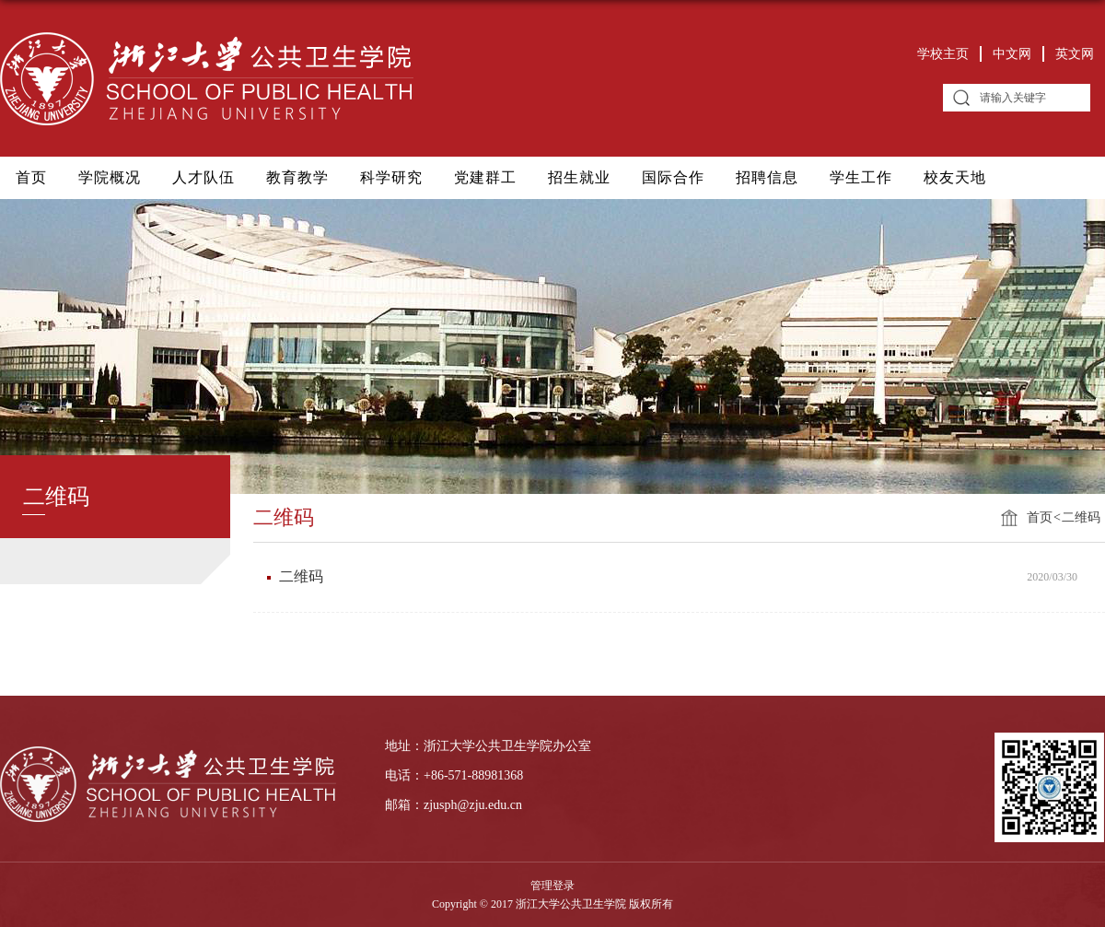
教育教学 (297, 177)
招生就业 (579, 177)
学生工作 (861, 177)
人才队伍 (203, 177)
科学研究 (391, 177)
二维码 (1081, 517)
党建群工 (485, 177)
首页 (31, 177)
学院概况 (109, 177)
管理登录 (552, 885)
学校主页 (943, 54)
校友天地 (955, 177)
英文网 (1074, 54)
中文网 (1012, 54)
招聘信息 (767, 177)
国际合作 (673, 177)
